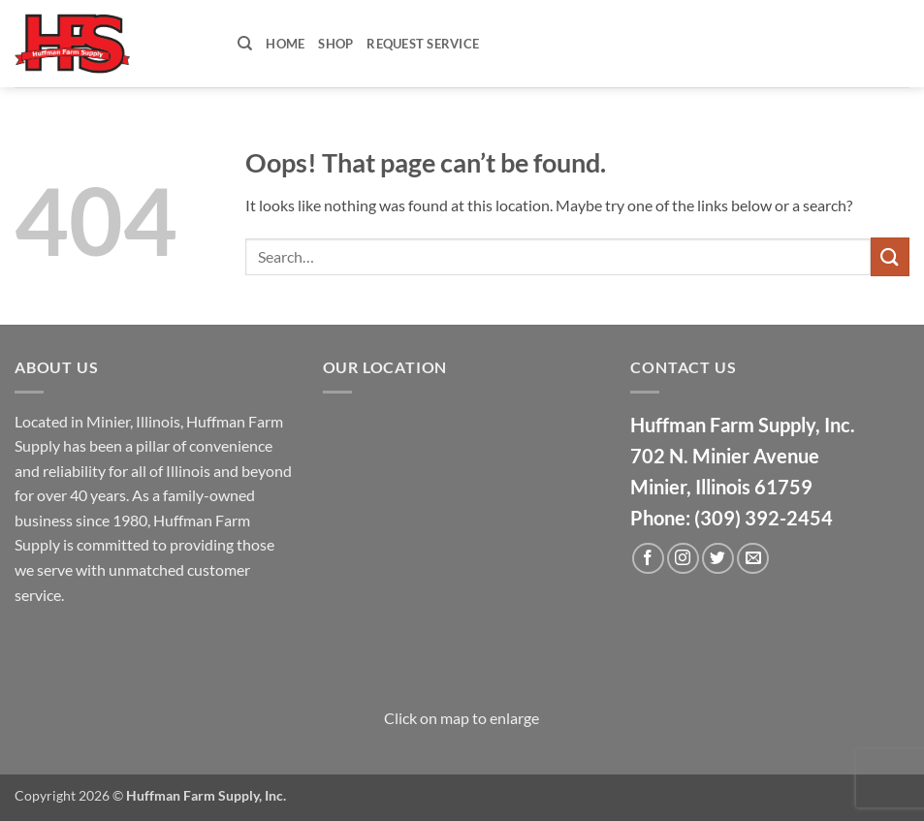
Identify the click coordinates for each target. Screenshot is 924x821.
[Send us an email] (753, 559)
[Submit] (890, 256)
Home (285, 43)
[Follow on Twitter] (718, 559)
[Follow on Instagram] (683, 559)
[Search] (245, 43)
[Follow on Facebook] (648, 559)
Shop (335, 43)
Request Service (422, 43)
